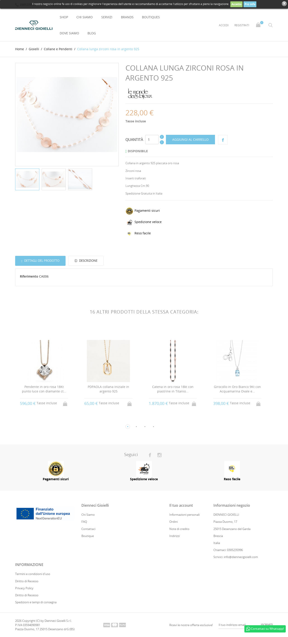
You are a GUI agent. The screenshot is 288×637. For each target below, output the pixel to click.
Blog (91, 33)
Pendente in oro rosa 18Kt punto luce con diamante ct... (44, 389)
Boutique (87, 536)
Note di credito (179, 529)
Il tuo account (181, 505)
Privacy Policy (24, 588)
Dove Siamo (69, 33)
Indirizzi (174, 536)
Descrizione (87, 261)
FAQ (84, 522)
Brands (127, 17)
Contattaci (88, 529)
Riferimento (29, 276)
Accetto (236, 4)
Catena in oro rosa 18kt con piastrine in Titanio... (173, 389)
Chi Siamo (84, 17)
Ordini (173, 522)
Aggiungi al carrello (190, 139)
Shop (64, 17)
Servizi (106, 17)
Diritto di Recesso (26, 581)
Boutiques (151, 17)
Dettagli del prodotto (41, 261)
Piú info (250, 4)
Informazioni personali (184, 515)
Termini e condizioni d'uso (32, 574)
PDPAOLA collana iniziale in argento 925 (108, 389)
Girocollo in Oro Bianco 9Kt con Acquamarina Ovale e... (237, 389)
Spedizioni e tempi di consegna (36, 602)
